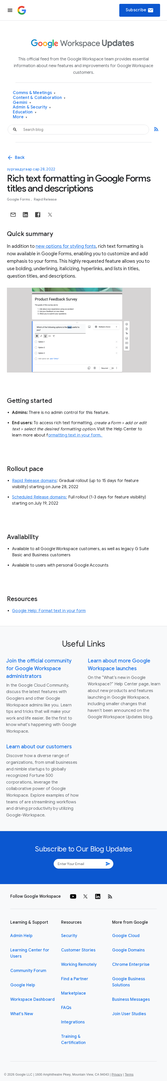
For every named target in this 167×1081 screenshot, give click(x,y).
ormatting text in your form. (75, 435)
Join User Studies (129, 1013)
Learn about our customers (39, 746)
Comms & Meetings (34, 92)
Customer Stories (78, 950)
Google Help (22, 985)
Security (69, 935)
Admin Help (21, 935)
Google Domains (128, 950)
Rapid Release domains (34, 480)
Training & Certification (73, 1039)
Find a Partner (74, 979)
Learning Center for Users (29, 953)
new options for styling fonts (66, 246)
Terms (129, 1074)
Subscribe (140, 10)
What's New (21, 1013)
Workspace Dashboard (32, 999)
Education (24, 112)
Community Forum (28, 970)
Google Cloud (126, 935)
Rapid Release (45, 199)
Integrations (73, 1022)
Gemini (22, 102)
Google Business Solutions (128, 982)
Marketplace (73, 993)
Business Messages (131, 999)
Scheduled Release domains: (39, 497)
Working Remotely (79, 964)
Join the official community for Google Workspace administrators (39, 668)
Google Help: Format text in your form (49, 610)
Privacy (117, 1074)
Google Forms (19, 199)
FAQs (66, 1007)
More (20, 117)
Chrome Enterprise (131, 964)
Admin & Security (32, 107)
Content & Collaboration (39, 97)
